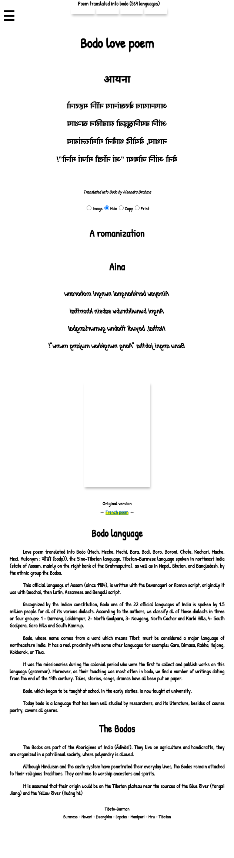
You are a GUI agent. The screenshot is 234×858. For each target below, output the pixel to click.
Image (94, 208)
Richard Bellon (133, 836)
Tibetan (164, 817)
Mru (151, 817)
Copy (125, 208)
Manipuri (136, 817)
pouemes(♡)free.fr (147, 831)
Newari (87, 817)
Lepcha (120, 817)
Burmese (71, 817)
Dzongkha (104, 817)
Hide (110, 208)
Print (141, 208)
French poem (117, 512)
